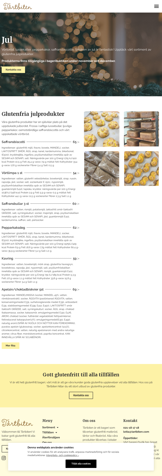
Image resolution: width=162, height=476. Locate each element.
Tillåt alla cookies (81, 463)
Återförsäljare (51, 437)
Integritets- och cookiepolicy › (62, 455)
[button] (156, 6)
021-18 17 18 (131, 427)
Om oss (47, 442)
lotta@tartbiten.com (136, 431)
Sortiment (50, 427)
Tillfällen (49, 432)
